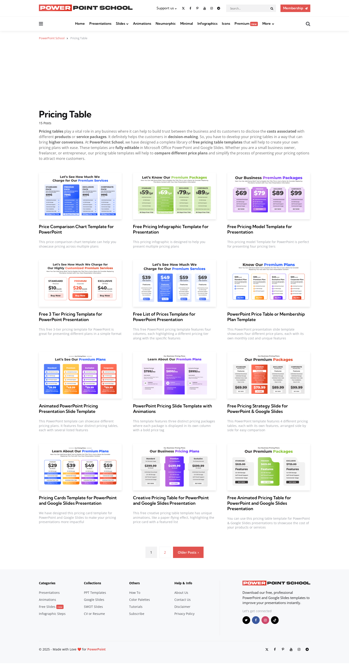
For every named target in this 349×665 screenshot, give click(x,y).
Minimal (186, 23)
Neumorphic (166, 23)
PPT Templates (95, 592)
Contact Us (182, 599)
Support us (165, 8)
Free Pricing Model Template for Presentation (259, 229)
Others (134, 583)
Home (80, 23)
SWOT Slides (93, 606)
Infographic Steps (52, 613)
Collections (92, 583)
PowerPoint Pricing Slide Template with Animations (172, 408)
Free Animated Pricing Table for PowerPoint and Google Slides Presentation (259, 503)
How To (134, 592)
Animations (142, 23)
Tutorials (135, 606)
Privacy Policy (184, 613)
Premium (246, 23)
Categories (47, 583)
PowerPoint (96, 649)
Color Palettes (139, 599)
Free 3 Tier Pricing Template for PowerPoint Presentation (70, 316)
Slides (120, 23)
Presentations (100, 23)
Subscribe (136, 613)
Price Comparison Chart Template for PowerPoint (76, 229)
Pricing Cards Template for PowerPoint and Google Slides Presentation (78, 500)
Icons (226, 23)
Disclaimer (182, 606)
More (266, 23)
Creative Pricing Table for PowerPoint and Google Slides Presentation (171, 500)
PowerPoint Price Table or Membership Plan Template (266, 316)
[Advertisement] (174, 77)
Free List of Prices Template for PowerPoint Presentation (164, 316)
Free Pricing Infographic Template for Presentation (170, 229)
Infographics (207, 23)
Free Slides (51, 606)
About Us (181, 592)
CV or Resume (94, 613)
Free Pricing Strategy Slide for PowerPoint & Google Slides (257, 408)
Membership (293, 8)
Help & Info (183, 583)
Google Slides (94, 599)
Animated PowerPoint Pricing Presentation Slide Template (68, 408)
